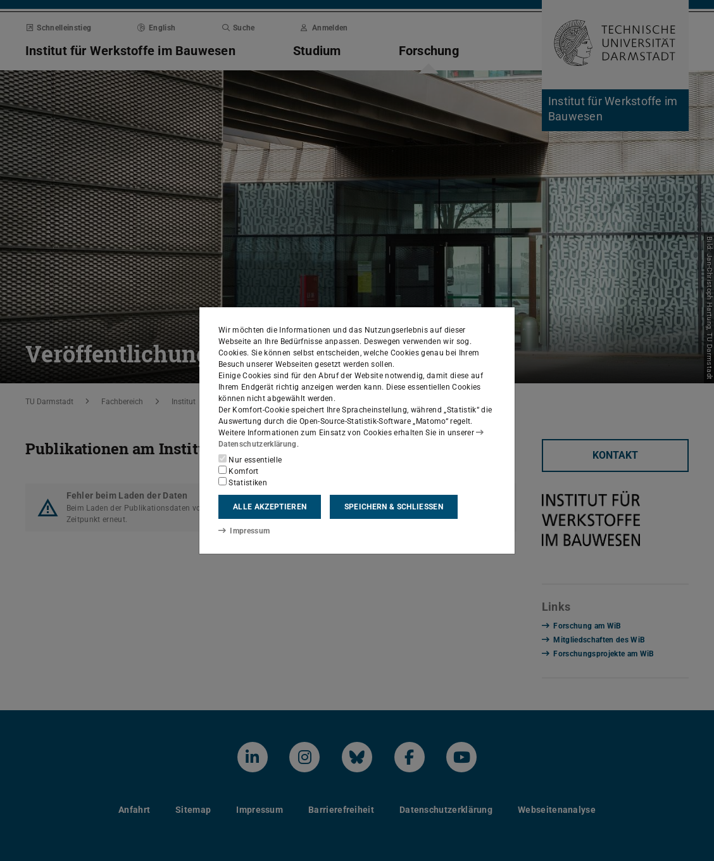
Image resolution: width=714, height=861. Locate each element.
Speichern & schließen (393, 506)
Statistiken (242, 482)
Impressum (244, 530)
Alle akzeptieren (269, 506)
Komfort (238, 471)
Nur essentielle (250, 459)
